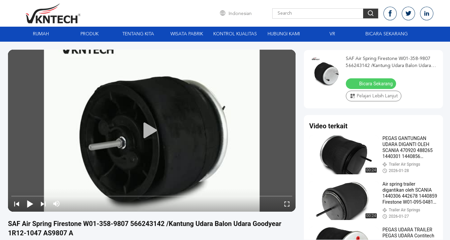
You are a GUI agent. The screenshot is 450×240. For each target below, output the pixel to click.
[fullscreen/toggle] (287, 204)
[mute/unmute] (56, 204)
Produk (90, 34)
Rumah (41, 34)
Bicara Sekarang (386, 34)
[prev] (16, 204)
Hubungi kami (284, 34)
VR (332, 34)
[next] (43, 204)
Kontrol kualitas (235, 34)
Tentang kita (138, 34)
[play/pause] (30, 204)
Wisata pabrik (186, 34)
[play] (151, 130)
